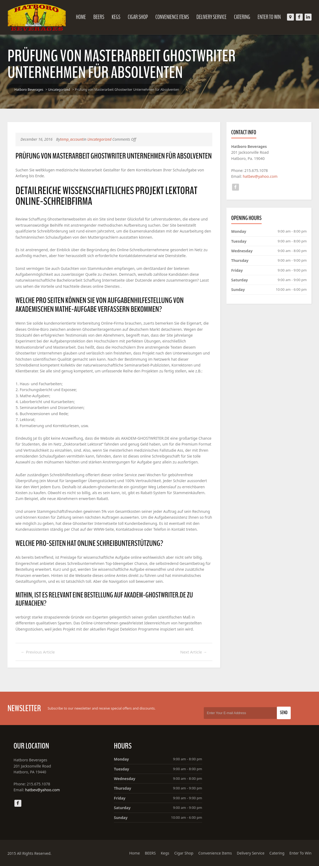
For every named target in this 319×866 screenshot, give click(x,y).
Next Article (193, 652)
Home (81, 17)
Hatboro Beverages (28, 89)
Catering (242, 17)
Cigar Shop (138, 17)
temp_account (71, 139)
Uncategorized (59, 89)
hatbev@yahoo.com (260, 176)
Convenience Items (172, 17)
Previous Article (38, 652)
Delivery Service (212, 17)
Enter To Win (269, 17)
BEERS (98, 17)
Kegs (116, 17)
